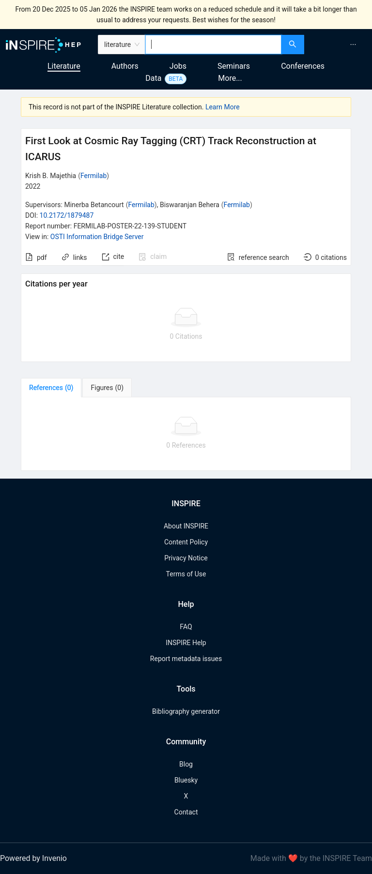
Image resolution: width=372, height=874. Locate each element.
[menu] (339, 44)
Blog (186, 764)
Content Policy (186, 542)
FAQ (186, 627)
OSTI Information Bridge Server (97, 237)
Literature (63, 66)
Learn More (222, 107)
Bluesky (186, 780)
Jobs (178, 66)
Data (153, 78)
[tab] (51, 387)
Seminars (233, 66)
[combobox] (213, 44)
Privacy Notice (185, 558)
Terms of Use (186, 574)
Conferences (303, 66)
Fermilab (93, 176)
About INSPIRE (186, 526)
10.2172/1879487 (67, 215)
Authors (125, 66)
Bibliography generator (186, 711)
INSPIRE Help (186, 643)
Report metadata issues (186, 659)
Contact (186, 812)
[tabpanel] (186, 434)
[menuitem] (353, 44)
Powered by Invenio (33, 858)
